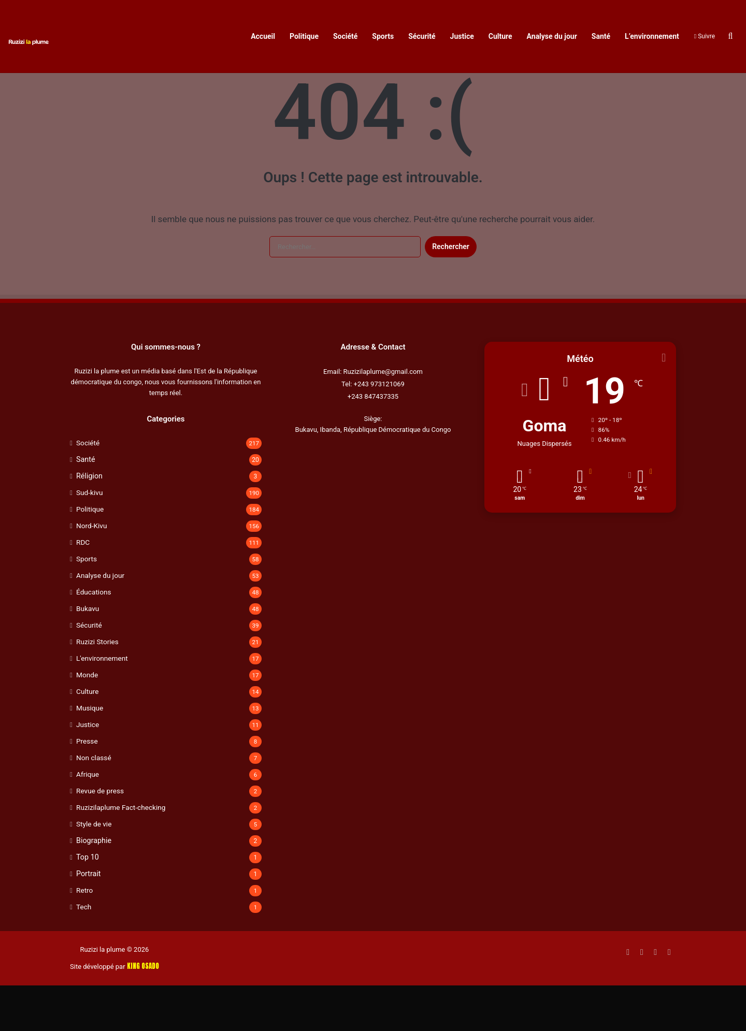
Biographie (93, 886)
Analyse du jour (552, 36)
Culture (500, 36)
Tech (83, 952)
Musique (89, 753)
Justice (462, 36)
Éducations (93, 637)
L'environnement (102, 704)
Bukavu (87, 654)
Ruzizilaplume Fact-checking (120, 853)
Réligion (89, 521)
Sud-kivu (89, 538)
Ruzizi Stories (97, 687)
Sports (383, 36)
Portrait (88, 919)
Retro (84, 936)
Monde (87, 720)
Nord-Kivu (91, 571)
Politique (304, 36)
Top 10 (87, 902)
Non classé (93, 803)
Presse (87, 786)
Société (345, 36)
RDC (83, 588)
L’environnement (652, 36)
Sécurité (421, 36)
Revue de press (100, 836)
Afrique (87, 820)
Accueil (263, 36)
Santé (601, 36)
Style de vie (93, 869)
